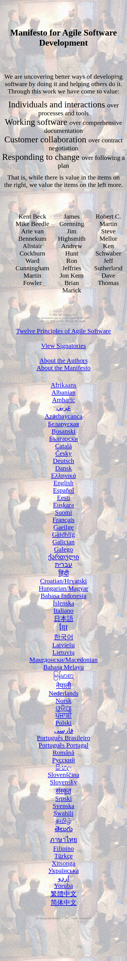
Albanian (64, 392)
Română (64, 752)
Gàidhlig (63, 534)
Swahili (63, 813)
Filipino (63, 848)
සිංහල (63, 767)
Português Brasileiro (63, 737)
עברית (63, 564)
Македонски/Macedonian (63, 659)
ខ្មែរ (63, 627)
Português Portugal (63, 745)
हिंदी (63, 573)
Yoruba (63, 885)
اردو (63, 878)
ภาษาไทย (63, 839)
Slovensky (63, 782)
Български (63, 438)
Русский (63, 759)
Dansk (63, 468)
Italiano (63, 610)
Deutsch (63, 460)
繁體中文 (64, 893)
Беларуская (63, 423)
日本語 (63, 618)
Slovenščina (63, 774)
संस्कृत (63, 790)
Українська (63, 870)
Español (63, 490)
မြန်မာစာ (63, 675)
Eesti (63, 497)
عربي (63, 407)
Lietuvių (63, 652)
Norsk (63, 700)
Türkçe (63, 855)
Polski (63, 722)
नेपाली (63, 685)
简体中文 (64, 902)
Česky (63, 453)
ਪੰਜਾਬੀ (63, 715)
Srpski (63, 798)
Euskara (63, 505)
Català (63, 445)
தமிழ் (63, 820)
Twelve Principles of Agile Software (63, 330)
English (63, 482)
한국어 (63, 636)
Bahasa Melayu (63, 667)
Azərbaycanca (63, 416)
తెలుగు (64, 828)
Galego (63, 549)
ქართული (63, 556)
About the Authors (63, 360)
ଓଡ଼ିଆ (64, 708)
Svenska (64, 805)
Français (63, 519)
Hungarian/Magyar (63, 588)
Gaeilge (63, 527)
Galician (63, 541)
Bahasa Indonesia (63, 595)
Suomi (63, 512)
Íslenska (63, 603)
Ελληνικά (63, 475)
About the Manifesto (63, 367)
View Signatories (63, 345)
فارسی (63, 730)
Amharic (63, 399)
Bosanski (63, 431)
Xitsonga (63, 863)
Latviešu (63, 644)
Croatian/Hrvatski (63, 580)
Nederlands (63, 693)
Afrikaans (63, 385)
